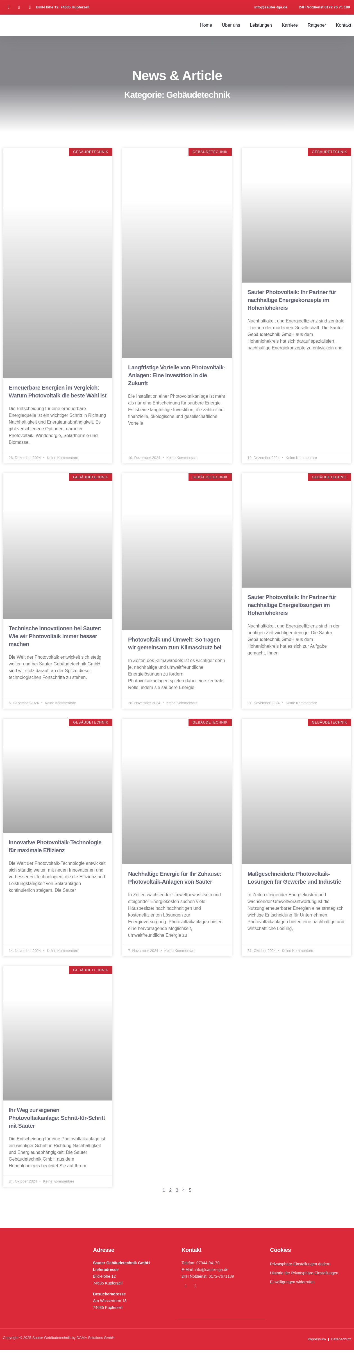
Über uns (231, 25)
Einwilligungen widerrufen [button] (292, 1285)
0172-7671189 (221, 1279)
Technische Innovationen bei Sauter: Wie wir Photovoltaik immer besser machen (55, 637)
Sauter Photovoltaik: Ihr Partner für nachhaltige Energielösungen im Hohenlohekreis (292, 606)
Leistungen (261, 25)
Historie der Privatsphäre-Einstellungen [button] (304, 1276)
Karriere (290, 25)
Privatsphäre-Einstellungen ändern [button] (300, 1267)
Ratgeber (317, 25)
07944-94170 (208, 1266)
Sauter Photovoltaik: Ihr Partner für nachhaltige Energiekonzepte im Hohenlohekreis (292, 300)
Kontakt (343, 25)
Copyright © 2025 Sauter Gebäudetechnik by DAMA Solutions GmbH (59, 1341)
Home (206, 25)
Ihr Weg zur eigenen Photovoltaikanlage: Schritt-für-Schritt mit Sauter (57, 1120)
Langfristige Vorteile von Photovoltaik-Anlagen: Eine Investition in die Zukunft (176, 375)
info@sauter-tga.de (211, 1272)
